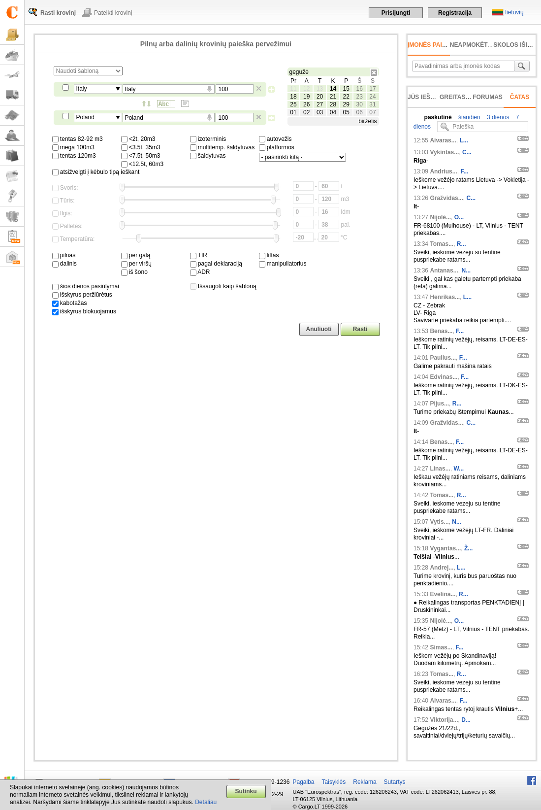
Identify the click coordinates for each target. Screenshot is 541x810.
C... (467, 152)
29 (346, 104)
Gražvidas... (446, 198)
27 (320, 104)
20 (320, 96)
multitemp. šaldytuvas (222, 147)
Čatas (520, 97)
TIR (198, 255)
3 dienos (497, 117)
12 (306, 88)
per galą (136, 255)
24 (372, 96)
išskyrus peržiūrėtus (82, 294)
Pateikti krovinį (113, 12)
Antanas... (444, 270)
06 (359, 112)
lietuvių (514, 12)
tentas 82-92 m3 (77, 138)
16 (359, 88)
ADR (200, 272)
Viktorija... (444, 719)
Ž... (468, 548)
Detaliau (206, 802)
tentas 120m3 (74, 155)
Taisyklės (334, 781)
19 (306, 96)
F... (464, 171)
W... (458, 468)
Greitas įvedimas (468, 97)
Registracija (455, 12)
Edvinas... (443, 376)
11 (293, 88)
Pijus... (439, 403)
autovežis (275, 138)
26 (306, 104)
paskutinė (438, 117)
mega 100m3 (73, 147)
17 (372, 88)
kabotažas (69, 303)
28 (333, 104)
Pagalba (304, 781)
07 (372, 112)
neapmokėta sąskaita (486, 44)
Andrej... (441, 567)
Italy (81, 88)
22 (346, 96)
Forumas (488, 97)
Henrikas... (445, 297)
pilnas (64, 255)
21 (333, 96)
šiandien (468, 117)
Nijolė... (440, 217)
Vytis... (439, 521)
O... (459, 217)
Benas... (441, 331)
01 (293, 112)
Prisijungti (396, 12)
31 (372, 104)
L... (463, 140)
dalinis (64, 263)
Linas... (440, 468)
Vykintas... (444, 152)
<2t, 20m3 (138, 138)
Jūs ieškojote (431, 97)
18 (293, 96)
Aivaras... (443, 140)
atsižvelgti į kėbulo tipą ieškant (96, 172)
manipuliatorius (283, 263)
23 (359, 96)
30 (359, 104)
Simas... (441, 647)
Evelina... (442, 594)
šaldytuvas (208, 155)
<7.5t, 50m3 (140, 155)
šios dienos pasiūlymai (85, 286)
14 (333, 88)
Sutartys (395, 781)
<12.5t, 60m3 (142, 164)
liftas (269, 255)
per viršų (136, 263)
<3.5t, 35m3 (140, 147)
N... (466, 270)
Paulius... (443, 357)
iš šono (134, 272)
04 (333, 112)
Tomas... (441, 243)
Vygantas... (445, 548)
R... (461, 243)
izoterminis (208, 138)
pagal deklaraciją (216, 263)
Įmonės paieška (433, 44)
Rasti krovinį (58, 12)
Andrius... (443, 171)
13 (320, 88)
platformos (276, 147)
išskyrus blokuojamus (84, 311)
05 (346, 112)
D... (466, 719)
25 (293, 104)
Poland (85, 117)
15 (346, 88)
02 (306, 112)
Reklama (364, 781)
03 (320, 112)
